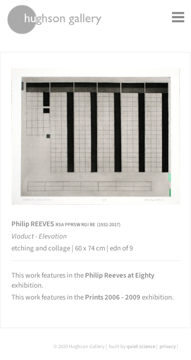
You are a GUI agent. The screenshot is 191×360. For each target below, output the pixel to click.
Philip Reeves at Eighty (119, 275)
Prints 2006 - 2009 (112, 297)
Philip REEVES (65, 224)
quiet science (141, 346)
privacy (167, 346)
